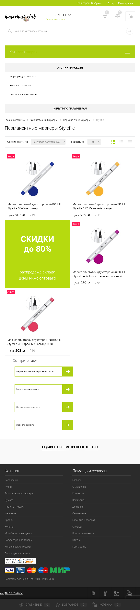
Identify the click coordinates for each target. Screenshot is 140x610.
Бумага (9, 500)
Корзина (106, 604)
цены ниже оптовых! (37, 278)
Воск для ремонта (20, 85)
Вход (110, 3)
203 (21, 215)
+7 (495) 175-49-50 (11, 593)
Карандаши (11, 480)
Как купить (78, 500)
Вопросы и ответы (83, 533)
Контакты (78, 493)
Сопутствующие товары (18, 540)
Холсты (9, 526)
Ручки (8, 486)
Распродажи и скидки (17, 553)
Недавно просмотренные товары (70, 447)
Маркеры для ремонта (23, 76)
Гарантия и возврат (83, 520)
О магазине (79, 486)
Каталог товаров (70, 51)
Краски (9, 520)
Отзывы (77, 526)
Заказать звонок (55, 19)
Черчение (10, 513)
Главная (77, 480)
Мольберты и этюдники (18, 533)
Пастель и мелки (14, 506)
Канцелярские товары (18, 546)
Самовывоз (79, 513)
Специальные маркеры (23, 94)
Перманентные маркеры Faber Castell (35, 371)
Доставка (78, 506)
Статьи (76, 540)
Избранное (71, 604)
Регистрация (125, 3)
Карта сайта (79, 546)
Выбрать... (97, 3)
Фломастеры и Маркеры (19, 493)
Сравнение (34, 604)
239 (86, 215)
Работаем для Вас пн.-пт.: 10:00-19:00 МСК (29, 578)
